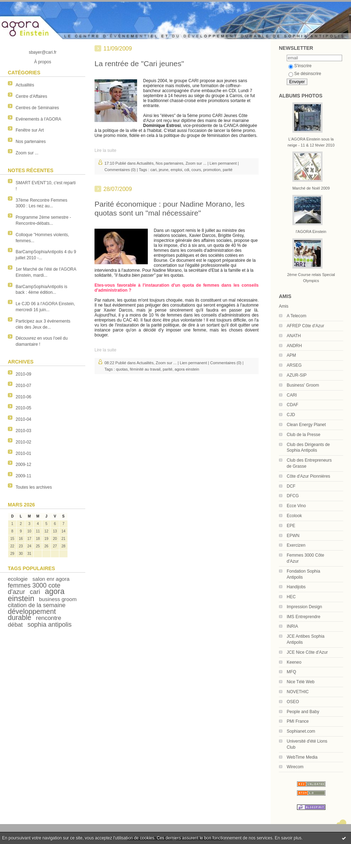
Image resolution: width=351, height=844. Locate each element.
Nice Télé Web (300, 681)
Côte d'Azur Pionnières (308, 476)
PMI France (298, 721)
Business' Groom (303, 385)
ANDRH (294, 345)
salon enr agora (50, 579)
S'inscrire (300, 65)
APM (291, 355)
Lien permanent (223, 163)
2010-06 (23, 396)
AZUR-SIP (297, 375)
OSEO (293, 701)
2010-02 (23, 442)
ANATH (294, 335)
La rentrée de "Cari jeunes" (139, 63)
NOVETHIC (298, 691)
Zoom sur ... (27, 152)
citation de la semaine (36, 605)
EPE (291, 525)
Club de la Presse (303, 434)
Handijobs (296, 586)
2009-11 (23, 475)
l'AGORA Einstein (311, 231)
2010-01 (23, 453)
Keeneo (294, 662)
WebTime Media (302, 757)
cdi (186, 170)
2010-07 (23, 385)
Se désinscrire (304, 73)
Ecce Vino (296, 505)
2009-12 (23, 464)
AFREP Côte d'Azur (305, 325)
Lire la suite (105, 150)
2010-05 (23, 407)
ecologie (18, 579)
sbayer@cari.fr (42, 52)
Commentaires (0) (120, 170)
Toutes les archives (34, 487)
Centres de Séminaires (37, 107)
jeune (163, 170)
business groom (58, 599)
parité (228, 170)
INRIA (292, 626)
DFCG (293, 495)
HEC (291, 596)
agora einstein (187, 369)
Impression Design (304, 606)
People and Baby (303, 711)
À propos (42, 61)
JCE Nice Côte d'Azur (307, 652)
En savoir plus (288, 837)
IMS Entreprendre (303, 616)
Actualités (25, 85)
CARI (292, 395)
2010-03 (23, 430)
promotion (212, 170)
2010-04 (23, 419)
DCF (291, 486)
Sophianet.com (301, 731)
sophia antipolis (49, 624)
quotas (122, 369)
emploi (176, 170)
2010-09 (23, 374)
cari (35, 591)
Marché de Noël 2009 (311, 188)
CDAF (292, 404)
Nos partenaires (31, 141)
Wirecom (295, 766)
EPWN (293, 535)
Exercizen (296, 545)
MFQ (291, 671)
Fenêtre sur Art (30, 130)
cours (196, 170)
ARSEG (294, 365)
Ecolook (294, 515)
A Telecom (296, 315)
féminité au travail (145, 369)
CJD (291, 414)
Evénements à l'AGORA (38, 119)
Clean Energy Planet (306, 424)
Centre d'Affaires (31, 96)
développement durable (32, 614)
